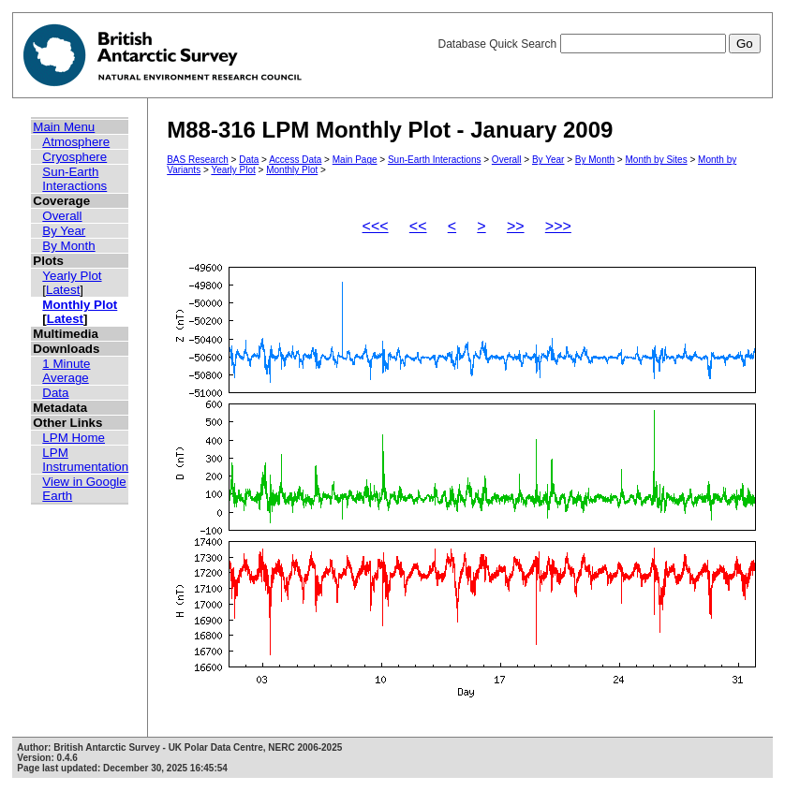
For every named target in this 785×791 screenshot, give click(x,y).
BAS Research (198, 159)
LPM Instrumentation (85, 460)
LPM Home (73, 438)
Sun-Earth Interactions (74, 179)
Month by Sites (657, 159)
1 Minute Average (66, 371)
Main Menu (64, 127)
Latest (63, 290)
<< (418, 226)
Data (55, 393)
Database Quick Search (598, 44)
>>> (558, 226)
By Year (63, 231)
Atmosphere (76, 142)
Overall (61, 216)
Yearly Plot (71, 276)
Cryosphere (74, 157)
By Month (68, 246)
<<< (376, 226)
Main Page (355, 159)
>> (516, 226)
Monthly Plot (79, 305)
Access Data (295, 159)
